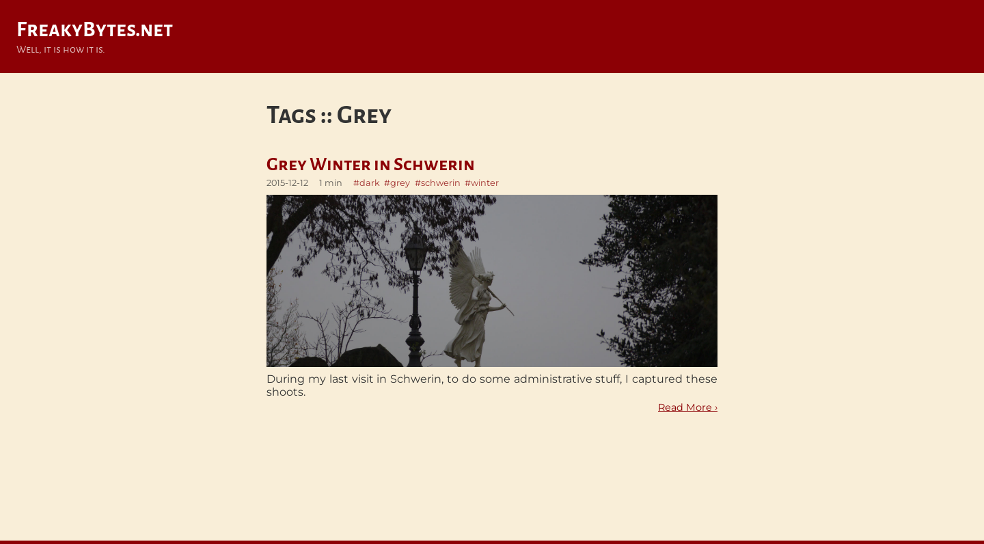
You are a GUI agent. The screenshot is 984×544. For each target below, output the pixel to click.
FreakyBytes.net (94, 29)
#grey (397, 183)
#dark (366, 183)
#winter (482, 183)
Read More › (688, 407)
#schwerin (438, 183)
